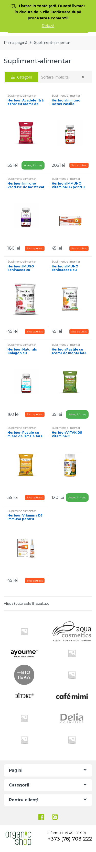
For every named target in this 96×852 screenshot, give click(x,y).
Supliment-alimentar (21, 95)
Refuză (48, 25)
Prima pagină (15, 42)
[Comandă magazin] (62, 77)
